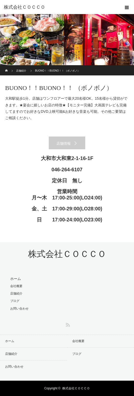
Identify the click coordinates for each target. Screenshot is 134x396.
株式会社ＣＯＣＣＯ (24, 7)
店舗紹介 (21, 70)
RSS (67, 324)
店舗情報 (63, 143)
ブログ (14, 301)
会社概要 (16, 286)
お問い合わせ (19, 308)
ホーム (15, 279)
